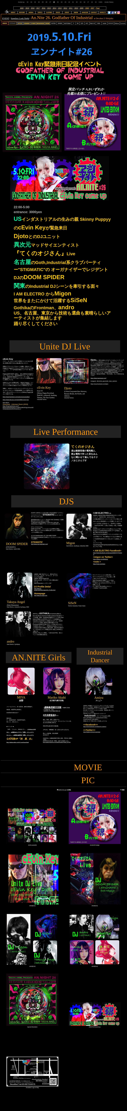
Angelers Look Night (20, 18)
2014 (54, 8)
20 (77, 2)
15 (96, 2)
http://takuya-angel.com (40, 595)
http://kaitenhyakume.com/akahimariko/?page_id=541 (57, 742)
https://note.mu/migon (99, 564)
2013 (60, 8)
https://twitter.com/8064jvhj (100, 559)
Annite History (109, 2)
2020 (22, 8)
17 (88, 2)
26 (54, 2)
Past (98, 8)
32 (35, 2)
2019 (27, 8)
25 (58, 2)
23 (66, 2)
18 (85, 2)
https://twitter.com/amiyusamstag (91, 732)
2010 (76, 8)
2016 (43, 8)
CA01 (101, 2)
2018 (32, 8)
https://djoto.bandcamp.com (98, 378)
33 (31, 2)
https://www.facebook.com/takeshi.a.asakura (94, 726)
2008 (87, 8)
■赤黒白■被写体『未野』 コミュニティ (24, 735)
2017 (38, 8)
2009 (81, 8)
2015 (49, 8)
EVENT (5, 18)
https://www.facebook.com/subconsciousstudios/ (16, 397)
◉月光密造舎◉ (49, 715)
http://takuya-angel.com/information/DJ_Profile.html (44, 589)
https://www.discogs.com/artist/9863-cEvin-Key (16, 399)
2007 (92, 8)
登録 (123, 790)
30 (39, 2)
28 (47, 2)
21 (73, 2)
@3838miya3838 (32, 729)
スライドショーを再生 (64, 790)
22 (69, 2)
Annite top (21, 2)
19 (81, 2)
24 (62, 2)
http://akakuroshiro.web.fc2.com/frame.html (18, 742)
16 (92, 2)
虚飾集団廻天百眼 (52, 707)
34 (28, 2)
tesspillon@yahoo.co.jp (12, 712)
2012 (65, 8)
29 (43, 2)
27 (50, 2)
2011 (71, 8)
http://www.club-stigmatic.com (39, 544)
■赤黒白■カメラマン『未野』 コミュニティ (22, 732)
